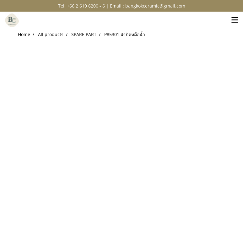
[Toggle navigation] (235, 20)
